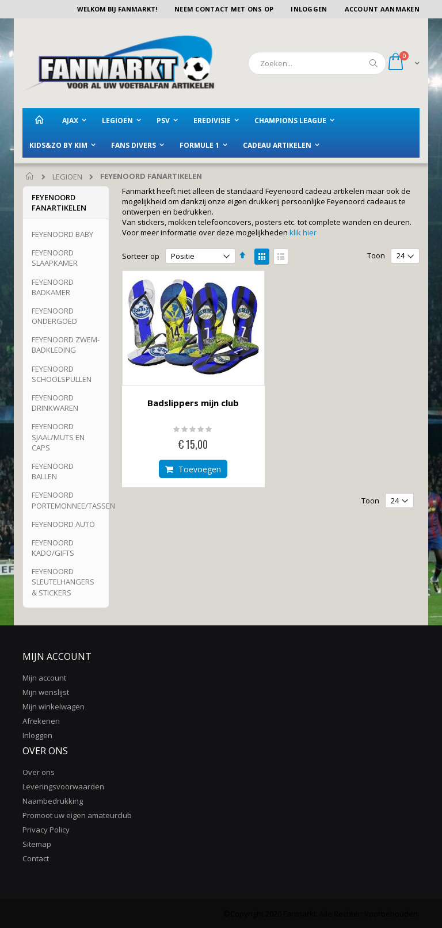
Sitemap (36, 844)
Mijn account (44, 678)
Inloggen (309, 9)
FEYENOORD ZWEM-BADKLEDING (66, 344)
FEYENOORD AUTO (63, 524)
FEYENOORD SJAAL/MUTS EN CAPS (58, 436)
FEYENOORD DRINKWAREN (55, 402)
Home (30, 176)
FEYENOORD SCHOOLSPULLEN (62, 374)
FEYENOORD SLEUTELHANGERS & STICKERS (63, 581)
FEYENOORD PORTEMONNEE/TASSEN (73, 500)
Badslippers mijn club (193, 402)
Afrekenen (41, 721)
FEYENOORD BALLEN (53, 471)
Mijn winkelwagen (53, 706)
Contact (35, 858)
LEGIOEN (67, 177)
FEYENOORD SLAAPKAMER (55, 257)
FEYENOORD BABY (62, 234)
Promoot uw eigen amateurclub (77, 815)
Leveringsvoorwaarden (63, 786)
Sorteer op (140, 256)
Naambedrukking (52, 801)
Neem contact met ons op (223, 9)
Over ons (38, 772)
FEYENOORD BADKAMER (53, 287)
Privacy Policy (46, 829)
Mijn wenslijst (45, 692)
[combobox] (317, 63)
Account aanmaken (382, 9)
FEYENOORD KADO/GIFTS (53, 547)
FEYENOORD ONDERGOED (54, 315)
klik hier (303, 232)
